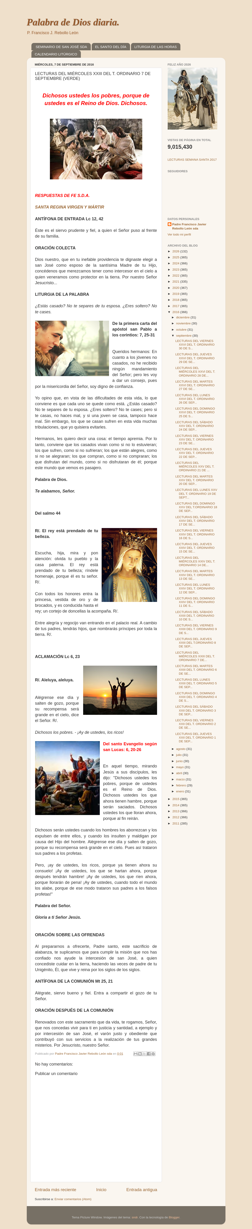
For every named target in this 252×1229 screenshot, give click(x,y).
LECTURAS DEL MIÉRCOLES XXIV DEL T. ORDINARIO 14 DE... (195, 561)
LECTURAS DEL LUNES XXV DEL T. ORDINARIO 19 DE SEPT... (196, 493)
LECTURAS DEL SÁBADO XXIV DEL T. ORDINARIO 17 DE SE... (195, 520)
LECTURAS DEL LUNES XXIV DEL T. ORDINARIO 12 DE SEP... (195, 588)
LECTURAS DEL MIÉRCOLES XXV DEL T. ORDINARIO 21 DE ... (194, 466)
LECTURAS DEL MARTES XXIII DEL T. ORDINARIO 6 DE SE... (196, 669)
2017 (176, 306)
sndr (135, 1217)
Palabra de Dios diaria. (73, 22)
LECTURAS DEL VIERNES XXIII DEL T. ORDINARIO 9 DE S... (196, 629)
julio (179, 755)
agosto (181, 749)
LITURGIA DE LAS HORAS (155, 47)
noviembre (184, 323)
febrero (181, 785)
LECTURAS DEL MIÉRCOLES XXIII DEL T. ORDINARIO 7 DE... (195, 656)
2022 (176, 275)
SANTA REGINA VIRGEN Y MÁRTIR (69, 207)
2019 (176, 294)
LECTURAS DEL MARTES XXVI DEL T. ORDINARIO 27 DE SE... (195, 385)
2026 (176, 251)
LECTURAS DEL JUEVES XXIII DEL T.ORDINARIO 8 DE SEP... (195, 642)
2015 (176, 799)
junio (180, 761)
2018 (176, 300)
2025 (176, 257)
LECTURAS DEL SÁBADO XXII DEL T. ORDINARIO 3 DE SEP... (195, 710)
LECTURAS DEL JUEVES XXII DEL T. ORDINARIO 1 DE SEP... (195, 737)
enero (180, 791)
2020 (176, 288)
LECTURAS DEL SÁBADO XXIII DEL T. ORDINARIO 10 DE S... (194, 615)
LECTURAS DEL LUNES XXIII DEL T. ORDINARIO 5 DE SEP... (196, 683)
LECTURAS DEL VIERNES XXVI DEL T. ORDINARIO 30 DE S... (195, 344)
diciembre (183, 317)
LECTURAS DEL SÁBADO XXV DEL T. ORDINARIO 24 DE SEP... (194, 425)
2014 (176, 805)
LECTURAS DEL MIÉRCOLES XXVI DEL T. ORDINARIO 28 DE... (195, 371)
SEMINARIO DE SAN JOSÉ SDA (61, 47)
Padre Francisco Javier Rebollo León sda (189, 226)
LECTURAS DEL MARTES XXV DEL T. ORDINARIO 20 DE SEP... (194, 480)
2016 (176, 312)
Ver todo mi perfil (179, 234)
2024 (176, 263)
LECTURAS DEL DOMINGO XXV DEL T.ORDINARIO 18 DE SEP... (196, 507)
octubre (182, 329)
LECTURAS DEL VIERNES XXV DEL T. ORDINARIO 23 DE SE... (194, 439)
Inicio (101, 1189)
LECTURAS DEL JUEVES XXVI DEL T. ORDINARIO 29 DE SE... (195, 358)
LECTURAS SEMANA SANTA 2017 (192, 159)
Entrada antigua (141, 1189)
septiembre (184, 335)
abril (179, 773)
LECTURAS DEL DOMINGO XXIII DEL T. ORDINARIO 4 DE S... (196, 697)
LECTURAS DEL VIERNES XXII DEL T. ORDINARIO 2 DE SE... (195, 724)
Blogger (174, 1217)
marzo (181, 779)
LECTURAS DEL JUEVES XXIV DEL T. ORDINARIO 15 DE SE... (195, 547)
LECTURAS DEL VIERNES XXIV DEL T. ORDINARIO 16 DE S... (195, 534)
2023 (176, 269)
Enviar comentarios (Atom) (73, 1199)
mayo (180, 767)
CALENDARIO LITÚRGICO (56, 54)
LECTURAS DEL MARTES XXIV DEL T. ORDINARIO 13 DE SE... (195, 574)
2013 (176, 811)
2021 (176, 281)
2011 (176, 823)
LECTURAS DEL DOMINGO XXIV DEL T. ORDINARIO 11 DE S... (195, 602)
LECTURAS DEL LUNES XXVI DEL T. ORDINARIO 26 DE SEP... (195, 398)
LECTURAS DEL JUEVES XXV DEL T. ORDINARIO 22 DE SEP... (194, 452)
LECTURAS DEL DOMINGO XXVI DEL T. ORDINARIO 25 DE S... (195, 412)
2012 (176, 817)
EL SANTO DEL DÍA (110, 47)
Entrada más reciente (55, 1189)
